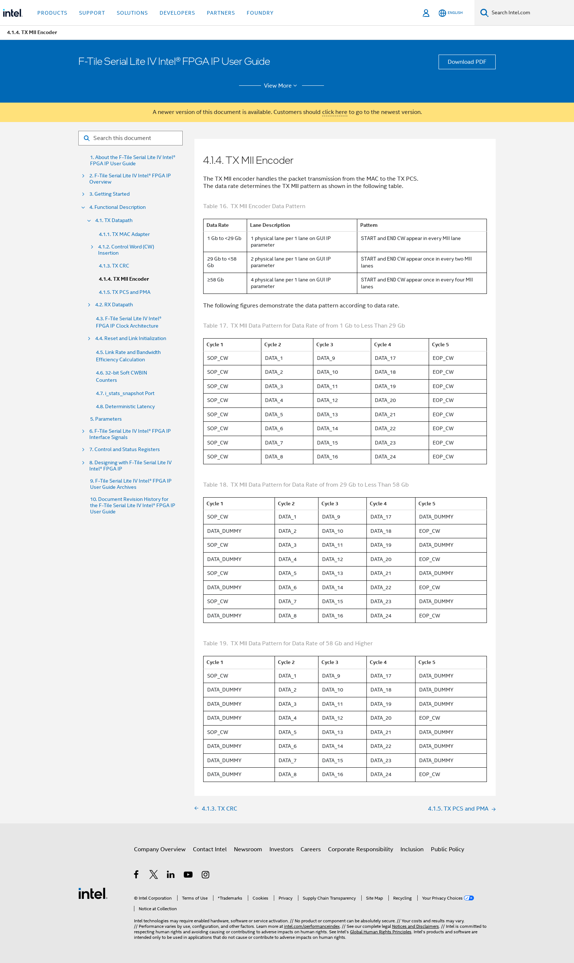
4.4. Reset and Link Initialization (130, 338)
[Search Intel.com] (531, 13)
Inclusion (412, 849)
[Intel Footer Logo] (93, 893)
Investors (281, 849)
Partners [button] (221, 13)
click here (334, 112)
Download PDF (467, 62)
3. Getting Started (109, 194)
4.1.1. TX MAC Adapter (124, 234)
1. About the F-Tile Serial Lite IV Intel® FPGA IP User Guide (132, 160)
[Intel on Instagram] (206, 875)
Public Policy (447, 849)
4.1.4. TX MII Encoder (124, 279)
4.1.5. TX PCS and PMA (124, 292)
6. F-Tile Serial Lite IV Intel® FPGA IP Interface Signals (130, 434)
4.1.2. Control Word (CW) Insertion (126, 250)
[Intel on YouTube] (188, 875)
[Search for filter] (130, 138)
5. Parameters (106, 419)
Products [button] (52, 13)
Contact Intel (210, 849)
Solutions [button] (132, 13)
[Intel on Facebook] (136, 875)
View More (281, 85)
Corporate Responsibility (360, 849)
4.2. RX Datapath (114, 305)
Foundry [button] (260, 13)
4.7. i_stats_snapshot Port (125, 393)
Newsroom (248, 849)
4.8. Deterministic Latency (125, 406)
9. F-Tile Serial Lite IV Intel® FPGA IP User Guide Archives (131, 484)
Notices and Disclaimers (415, 926)
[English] (451, 13)
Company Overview (160, 849)
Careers (311, 849)
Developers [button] (177, 13)
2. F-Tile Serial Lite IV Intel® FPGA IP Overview (130, 179)
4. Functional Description (117, 207)
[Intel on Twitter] (154, 875)
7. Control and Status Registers (124, 449)
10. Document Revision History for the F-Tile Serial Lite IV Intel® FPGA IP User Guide (132, 505)
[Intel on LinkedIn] (171, 875)
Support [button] (92, 13)
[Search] (484, 12)
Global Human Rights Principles (380, 931)
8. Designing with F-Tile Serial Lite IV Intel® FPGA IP (130, 466)
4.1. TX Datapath (114, 220)
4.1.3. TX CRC (114, 265)
